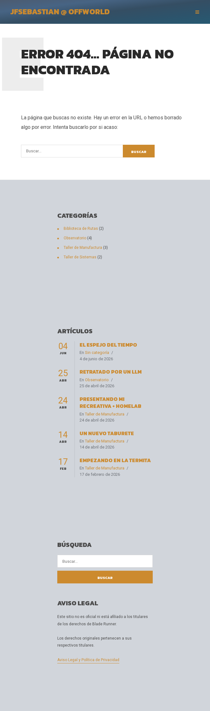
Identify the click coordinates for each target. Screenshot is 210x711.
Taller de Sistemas (80, 257)
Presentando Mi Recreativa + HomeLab (110, 402)
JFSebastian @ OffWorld (60, 11)
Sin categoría (97, 352)
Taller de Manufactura (83, 247)
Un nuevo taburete (107, 433)
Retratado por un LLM (111, 371)
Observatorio (75, 238)
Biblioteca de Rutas (81, 228)
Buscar (138, 151)
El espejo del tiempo (108, 345)
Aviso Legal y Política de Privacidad (88, 660)
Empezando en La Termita (115, 460)
